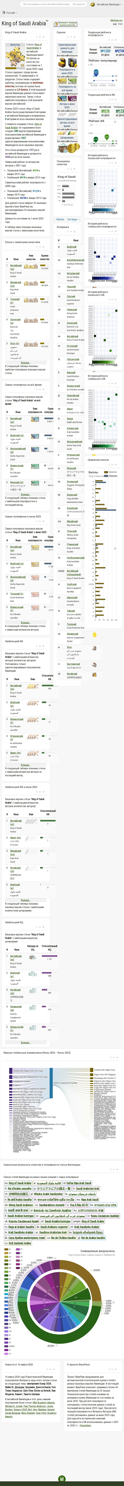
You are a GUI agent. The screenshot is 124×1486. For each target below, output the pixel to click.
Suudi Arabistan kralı (87, 1188)
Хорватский (72, 428)
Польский (72, 531)
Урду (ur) (14, 343)
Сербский (72, 584)
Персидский (73, 359)
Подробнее (85, 1425)
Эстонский (72, 345)
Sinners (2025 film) (23, 1409)
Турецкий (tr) (16, 593)
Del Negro (74, 219)
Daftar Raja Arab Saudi (79, 1183)
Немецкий (72, 309)
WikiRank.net (116, 20)
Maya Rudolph (28, 1413)
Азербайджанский (76, 260)
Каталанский (73, 273)
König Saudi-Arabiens (21, 1205)
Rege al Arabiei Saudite (21, 1227)
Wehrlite (58, 219)
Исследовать (79, 4)
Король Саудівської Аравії (24, 1221)
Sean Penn (41, 1413)
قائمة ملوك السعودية (49, 1183)
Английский (72, 336)
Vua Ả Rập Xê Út (79, 1205)
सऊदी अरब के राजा (18, 1210)
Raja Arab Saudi (89, 1199)
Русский (9, 12)
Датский (71, 296)
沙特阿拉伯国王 (18, 1194)
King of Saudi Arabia (20, 1183)
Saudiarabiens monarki (51, 1205)
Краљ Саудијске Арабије (105, 1216)
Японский (71, 468)
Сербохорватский (75, 557)
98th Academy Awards (44, 1402)
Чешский (71, 286)
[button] (37, 37)
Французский (73, 385)
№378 (105, 111)
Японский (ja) (16, 482)
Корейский (72, 508)
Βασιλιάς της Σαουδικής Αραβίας (52, 1210)
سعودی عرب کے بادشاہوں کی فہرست (62, 1216)
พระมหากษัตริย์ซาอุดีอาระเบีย (56, 1199)
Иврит (70, 408)
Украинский (72, 633)
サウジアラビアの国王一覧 (53, 1188)
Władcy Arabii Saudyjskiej (48, 1194)
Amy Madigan (39, 1409)
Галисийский (73, 395)
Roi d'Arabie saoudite (19, 1188)
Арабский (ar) (17, 435)
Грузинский (72, 481)
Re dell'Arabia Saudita (20, 1199)
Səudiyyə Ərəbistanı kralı (53, 1232)
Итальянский (73, 454)
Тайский (71, 610)
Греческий (72, 322)
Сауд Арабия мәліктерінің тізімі (27, 1237)
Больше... (25, 362)
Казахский (72, 494)
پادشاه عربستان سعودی (82, 1194)
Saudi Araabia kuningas (57, 1221)
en (47, 20)
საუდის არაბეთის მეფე (88, 1232)
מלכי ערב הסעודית (105, 1205)
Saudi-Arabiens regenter (54, 1227)
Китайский (72, 673)
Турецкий (71, 624)
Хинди (70, 418)
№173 (120, 111)
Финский (71, 372)
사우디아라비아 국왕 (91, 1210)
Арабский (71, 246)
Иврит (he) (15, 752)
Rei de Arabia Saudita (93, 1237)
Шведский (72, 597)
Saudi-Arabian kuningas (20, 1216)
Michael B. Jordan (13, 1406)
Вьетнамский (73, 664)
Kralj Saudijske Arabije (86, 1227)
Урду (69, 647)
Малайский (72, 521)
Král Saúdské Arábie (20, 1243)
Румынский (72, 544)
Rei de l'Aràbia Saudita (63, 1237)
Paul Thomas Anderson (34, 1406)
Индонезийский (74, 441)
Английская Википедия (106, 4)
